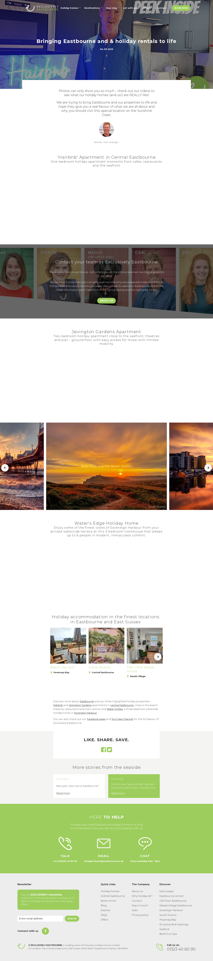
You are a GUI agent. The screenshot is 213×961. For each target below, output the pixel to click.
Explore (105, 910)
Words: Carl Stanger (106, 142)
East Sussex (166, 891)
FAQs (104, 915)
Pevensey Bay (167, 919)
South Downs (167, 915)
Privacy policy (140, 915)
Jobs (135, 910)
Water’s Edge (115, 709)
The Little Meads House (141, 669)
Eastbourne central (171, 896)
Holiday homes (110, 891)
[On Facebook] (45, 931)
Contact (137, 900)
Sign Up (71, 918)
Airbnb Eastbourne (113, 896)
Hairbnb (58, 705)
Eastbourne (87, 701)
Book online (108, 900)
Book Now (181, 8)
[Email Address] (40, 919)
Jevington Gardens (80, 705)
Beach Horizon (62, 667)
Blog (104, 905)
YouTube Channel (122, 719)
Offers (104, 919)
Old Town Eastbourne (172, 900)
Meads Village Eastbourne (175, 905)
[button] (5, 467)
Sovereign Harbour (85, 713)
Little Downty (100, 667)
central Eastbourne (122, 705)
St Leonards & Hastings (173, 924)
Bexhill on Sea (168, 934)
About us (137, 891)
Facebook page (96, 719)
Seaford (164, 929)
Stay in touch (140, 905)
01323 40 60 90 (181, 949)
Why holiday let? (142, 896)
